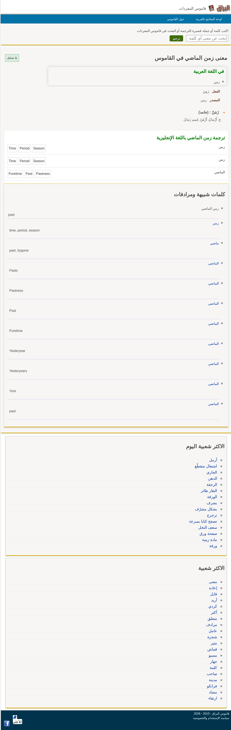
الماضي (213, 263)
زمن (215, 223)
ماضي (213, 243)
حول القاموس (175, 19)
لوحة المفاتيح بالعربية (208, 19)
